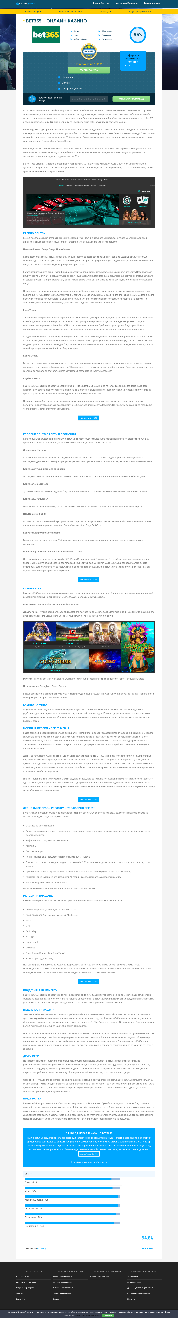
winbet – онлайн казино (63, 1282)
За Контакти (132, 1277)
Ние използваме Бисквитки (138, 1293)
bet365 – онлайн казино (63, 1288)
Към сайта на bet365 (88, 418)
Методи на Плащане (126, 5)
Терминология (152, 5)
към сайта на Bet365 (89, 1154)
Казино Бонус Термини (99, 1277)
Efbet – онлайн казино (62, 1277)
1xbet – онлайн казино (62, 1293)
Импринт (131, 1299)
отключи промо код (131, 98)
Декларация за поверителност (140, 1288)
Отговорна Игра (134, 1282)
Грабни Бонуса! (89, 70)
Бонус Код (20, 1299)
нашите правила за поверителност (87, 1316)
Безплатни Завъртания (69, 11)
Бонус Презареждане (139, 11)
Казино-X (57, 1299)
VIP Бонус (104, 11)
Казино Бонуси (101, 5)
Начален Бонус (32, 11)
